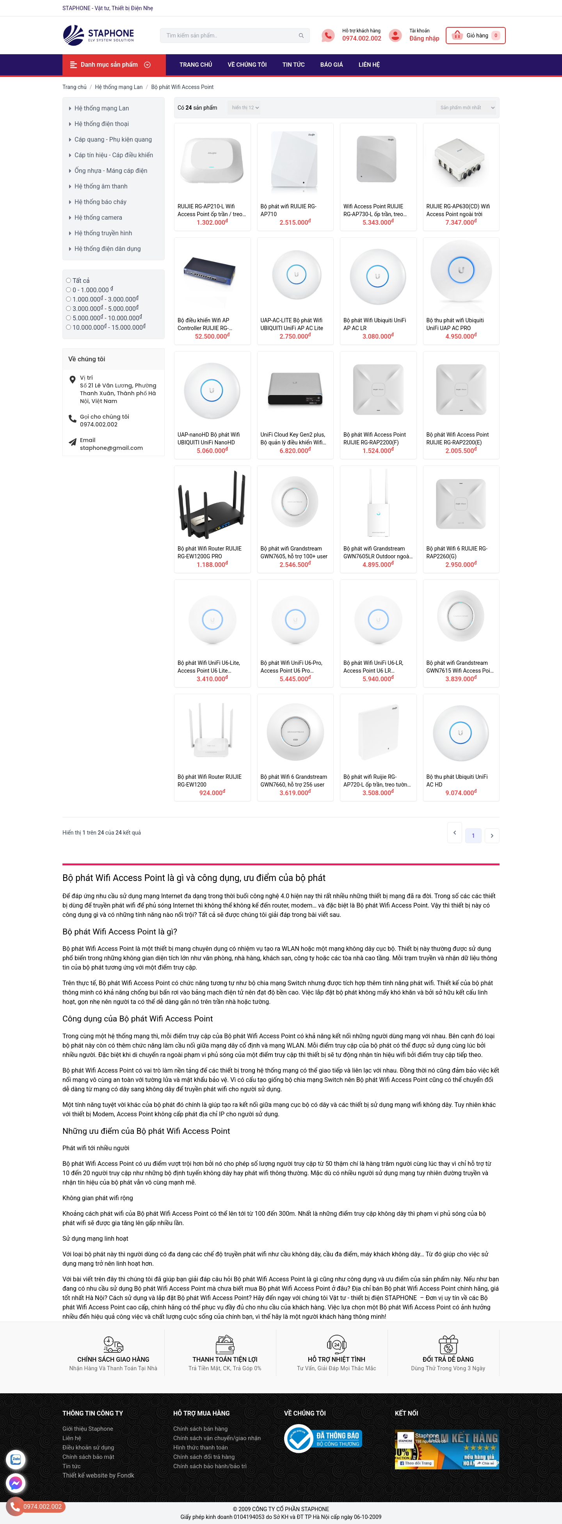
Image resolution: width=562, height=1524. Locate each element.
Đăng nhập (424, 38)
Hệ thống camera (98, 217)
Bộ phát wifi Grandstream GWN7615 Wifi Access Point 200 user (461, 633)
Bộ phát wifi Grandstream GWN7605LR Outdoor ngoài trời (378, 519)
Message (15, 1483)
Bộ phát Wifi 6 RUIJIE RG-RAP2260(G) (461, 519)
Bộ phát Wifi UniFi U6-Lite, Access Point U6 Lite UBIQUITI (212, 633)
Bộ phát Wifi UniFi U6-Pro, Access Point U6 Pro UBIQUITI (296, 633)
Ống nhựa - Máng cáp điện (111, 170)
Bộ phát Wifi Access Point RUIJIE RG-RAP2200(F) (378, 405)
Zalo (15, 1459)
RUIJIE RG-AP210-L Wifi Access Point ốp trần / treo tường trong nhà (212, 177)
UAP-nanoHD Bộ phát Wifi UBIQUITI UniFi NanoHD (212, 405)
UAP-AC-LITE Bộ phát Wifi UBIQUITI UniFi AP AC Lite (296, 291)
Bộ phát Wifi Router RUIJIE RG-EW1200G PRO (212, 519)
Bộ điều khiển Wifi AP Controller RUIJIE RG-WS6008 (212, 291)
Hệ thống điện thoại (102, 124)
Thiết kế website (85, 1475)
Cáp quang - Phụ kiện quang (113, 139)
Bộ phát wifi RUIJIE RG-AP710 (296, 177)
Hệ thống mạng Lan (119, 87)
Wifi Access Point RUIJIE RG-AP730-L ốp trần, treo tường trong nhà (378, 177)
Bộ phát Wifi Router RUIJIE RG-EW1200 (212, 747)
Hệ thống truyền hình (103, 233)
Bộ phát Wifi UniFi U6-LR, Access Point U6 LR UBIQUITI (378, 633)
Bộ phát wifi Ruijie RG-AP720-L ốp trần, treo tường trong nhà (378, 747)
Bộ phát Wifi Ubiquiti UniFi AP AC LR (378, 291)
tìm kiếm (301, 35)
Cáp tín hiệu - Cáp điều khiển (114, 155)
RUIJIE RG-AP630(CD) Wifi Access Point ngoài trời (461, 177)
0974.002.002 (361, 38)
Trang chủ (74, 87)
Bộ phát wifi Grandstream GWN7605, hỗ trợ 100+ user (296, 519)
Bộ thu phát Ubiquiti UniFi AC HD (461, 747)
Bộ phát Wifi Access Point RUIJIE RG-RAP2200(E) (461, 405)
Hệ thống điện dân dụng (108, 248)
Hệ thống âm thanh (101, 186)
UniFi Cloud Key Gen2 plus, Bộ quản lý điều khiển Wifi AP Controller (296, 405)
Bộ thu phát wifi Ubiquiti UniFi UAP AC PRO (461, 291)
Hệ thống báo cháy (100, 202)
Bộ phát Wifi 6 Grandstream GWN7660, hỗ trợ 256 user (296, 747)
